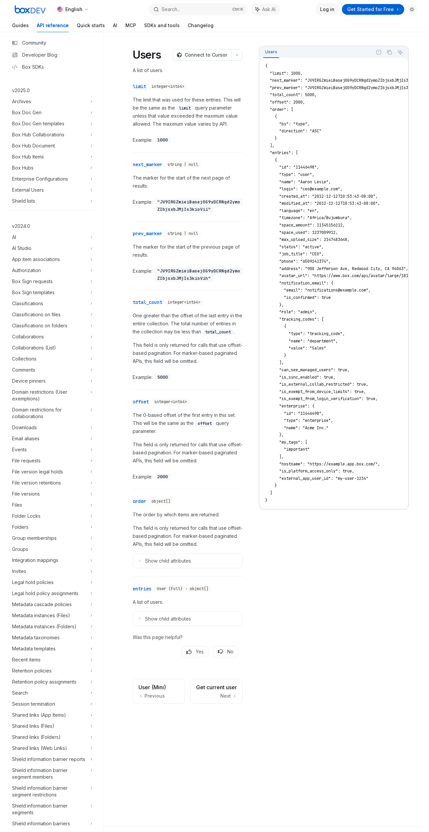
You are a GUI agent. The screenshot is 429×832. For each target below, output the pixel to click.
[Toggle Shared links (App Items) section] (51, 715)
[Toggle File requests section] (51, 460)
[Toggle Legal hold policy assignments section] (51, 593)
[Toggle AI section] (51, 237)
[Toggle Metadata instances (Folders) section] (51, 626)
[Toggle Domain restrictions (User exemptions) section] (51, 395)
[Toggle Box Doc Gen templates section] (51, 123)
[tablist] (316, 52)
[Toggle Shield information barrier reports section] (51, 759)
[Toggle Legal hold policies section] (51, 582)
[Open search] (198, 9)
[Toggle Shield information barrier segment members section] (51, 773)
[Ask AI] (400, 52)
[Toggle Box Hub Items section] (51, 156)
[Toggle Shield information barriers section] (51, 823)
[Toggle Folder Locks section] (51, 516)
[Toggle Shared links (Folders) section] (51, 737)
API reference (53, 27)
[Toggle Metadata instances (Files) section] (51, 615)
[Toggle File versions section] (51, 494)
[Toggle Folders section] (51, 527)
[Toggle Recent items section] (51, 659)
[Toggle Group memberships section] (51, 538)
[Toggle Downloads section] (51, 427)
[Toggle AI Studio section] (51, 248)
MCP (130, 27)
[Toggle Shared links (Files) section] (51, 726)
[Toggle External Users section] (51, 190)
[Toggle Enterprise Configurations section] (51, 179)
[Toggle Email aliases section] (51, 438)
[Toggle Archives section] (51, 101)
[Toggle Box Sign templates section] (51, 292)
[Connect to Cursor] (201, 55)
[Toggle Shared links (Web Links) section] (51, 748)
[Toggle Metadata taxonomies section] (51, 637)
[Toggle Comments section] (51, 370)
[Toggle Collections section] (51, 359)
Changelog (200, 27)
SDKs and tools (162, 27)
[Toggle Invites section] (51, 571)
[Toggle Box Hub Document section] (51, 145)
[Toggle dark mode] (412, 9)
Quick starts (91, 27)
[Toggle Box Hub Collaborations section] (51, 134)
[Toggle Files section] (51, 505)
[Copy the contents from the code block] (389, 52)
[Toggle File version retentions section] (51, 482)
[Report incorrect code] (378, 52)
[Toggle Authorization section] (51, 270)
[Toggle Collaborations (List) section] (51, 347)
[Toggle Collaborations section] (51, 336)
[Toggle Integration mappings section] (51, 560)
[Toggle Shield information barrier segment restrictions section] (51, 791)
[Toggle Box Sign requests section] (51, 281)
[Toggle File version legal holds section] (51, 471)
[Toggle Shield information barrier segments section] (51, 809)
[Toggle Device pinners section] (51, 381)
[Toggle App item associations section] (51, 259)
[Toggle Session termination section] (51, 704)
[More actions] (237, 55)
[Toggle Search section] (51, 693)
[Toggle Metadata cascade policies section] (51, 604)
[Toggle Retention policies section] (51, 670)
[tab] (271, 52)
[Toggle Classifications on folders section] (51, 325)
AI (115, 27)
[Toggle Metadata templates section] (51, 648)
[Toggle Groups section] (51, 549)
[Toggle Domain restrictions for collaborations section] (51, 413)
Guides (20, 27)
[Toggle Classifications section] (51, 303)
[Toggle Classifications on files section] (51, 314)
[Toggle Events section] (51, 449)
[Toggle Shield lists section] (51, 201)
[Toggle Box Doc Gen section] (51, 112)
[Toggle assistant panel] (265, 9)
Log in (327, 9)
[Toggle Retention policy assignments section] (51, 682)
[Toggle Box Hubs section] (51, 168)
